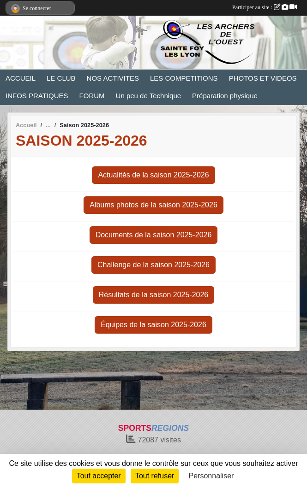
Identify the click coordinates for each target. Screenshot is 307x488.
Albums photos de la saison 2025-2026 (153, 205)
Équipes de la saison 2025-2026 (153, 325)
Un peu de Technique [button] (148, 96)
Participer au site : (264, 7)
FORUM (92, 96)
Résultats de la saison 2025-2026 (154, 295)
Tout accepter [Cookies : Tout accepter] (99, 476)
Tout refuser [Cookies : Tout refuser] (154, 476)
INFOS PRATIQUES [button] (37, 96)
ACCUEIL (21, 78)
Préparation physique (225, 96)
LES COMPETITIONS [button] (184, 78)
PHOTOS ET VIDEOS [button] (263, 78)
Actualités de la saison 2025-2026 (153, 175)
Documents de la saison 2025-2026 (154, 235)
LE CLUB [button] (61, 78)
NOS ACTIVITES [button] (113, 78)
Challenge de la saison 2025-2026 (153, 265)
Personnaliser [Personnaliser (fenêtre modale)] (211, 476)
